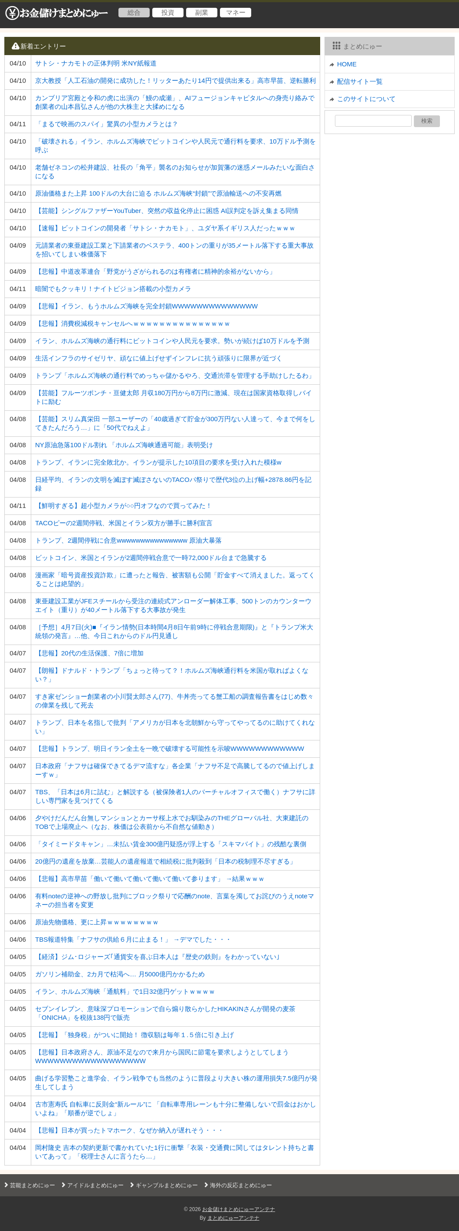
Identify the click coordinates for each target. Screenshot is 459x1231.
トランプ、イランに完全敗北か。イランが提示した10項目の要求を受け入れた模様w (158, 462)
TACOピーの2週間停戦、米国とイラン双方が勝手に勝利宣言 (124, 523)
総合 (134, 12)
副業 (201, 12)
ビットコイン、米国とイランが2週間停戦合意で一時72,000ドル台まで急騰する (151, 557)
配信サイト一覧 (360, 81)
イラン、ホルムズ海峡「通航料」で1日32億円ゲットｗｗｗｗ (125, 991)
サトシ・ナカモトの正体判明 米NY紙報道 (96, 63)
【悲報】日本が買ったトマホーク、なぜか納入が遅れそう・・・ (129, 1130)
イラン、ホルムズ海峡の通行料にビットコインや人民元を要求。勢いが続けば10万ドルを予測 (172, 340)
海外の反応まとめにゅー (237, 1185)
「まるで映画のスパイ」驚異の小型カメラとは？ (106, 124)
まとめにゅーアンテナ (233, 1218)
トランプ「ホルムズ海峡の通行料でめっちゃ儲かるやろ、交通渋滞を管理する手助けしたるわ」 (175, 375)
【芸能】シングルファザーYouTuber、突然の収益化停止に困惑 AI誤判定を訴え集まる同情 (166, 210)
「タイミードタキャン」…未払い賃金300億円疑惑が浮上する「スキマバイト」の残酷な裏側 (170, 844)
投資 (167, 12)
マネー (236, 12)
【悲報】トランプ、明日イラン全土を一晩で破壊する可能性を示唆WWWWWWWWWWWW (169, 748)
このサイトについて (366, 98)
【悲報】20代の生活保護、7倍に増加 (89, 653)
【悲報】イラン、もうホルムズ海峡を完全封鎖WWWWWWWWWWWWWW (146, 306)
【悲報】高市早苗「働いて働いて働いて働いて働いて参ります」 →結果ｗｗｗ (150, 878)
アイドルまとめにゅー (91, 1185)
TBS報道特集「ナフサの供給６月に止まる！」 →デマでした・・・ (133, 939)
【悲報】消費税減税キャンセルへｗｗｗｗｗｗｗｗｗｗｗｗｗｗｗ (132, 323)
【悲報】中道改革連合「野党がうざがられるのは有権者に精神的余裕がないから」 (155, 271)
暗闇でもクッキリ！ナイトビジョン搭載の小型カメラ (113, 288)
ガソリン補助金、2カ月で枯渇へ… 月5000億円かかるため (120, 974)
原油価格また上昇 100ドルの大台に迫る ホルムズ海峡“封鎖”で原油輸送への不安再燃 (158, 193)
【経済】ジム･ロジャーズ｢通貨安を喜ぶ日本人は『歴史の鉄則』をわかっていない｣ (157, 956)
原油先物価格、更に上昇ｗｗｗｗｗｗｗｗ (97, 922)
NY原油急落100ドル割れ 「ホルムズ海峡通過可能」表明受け (124, 445)
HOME (347, 64)
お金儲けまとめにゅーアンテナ (238, 1209)
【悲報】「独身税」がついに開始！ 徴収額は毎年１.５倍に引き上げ (134, 1034)
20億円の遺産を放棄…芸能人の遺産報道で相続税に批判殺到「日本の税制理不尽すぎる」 (165, 861)
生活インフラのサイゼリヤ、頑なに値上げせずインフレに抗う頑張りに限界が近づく (158, 358)
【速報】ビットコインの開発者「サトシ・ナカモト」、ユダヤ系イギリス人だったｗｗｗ (165, 228)
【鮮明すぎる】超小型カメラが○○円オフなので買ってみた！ (123, 505)
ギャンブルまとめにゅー (163, 1185)
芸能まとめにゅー (28, 1185)
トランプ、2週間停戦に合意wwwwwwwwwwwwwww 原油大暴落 (128, 540)
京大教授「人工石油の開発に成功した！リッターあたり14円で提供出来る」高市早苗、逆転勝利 (175, 80)
